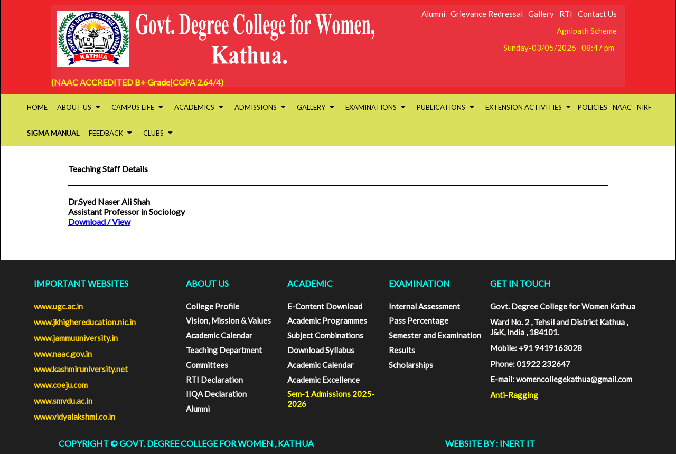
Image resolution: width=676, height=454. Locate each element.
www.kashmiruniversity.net (81, 369)
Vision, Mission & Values (228, 320)
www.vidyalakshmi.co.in (74, 416)
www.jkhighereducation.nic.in (85, 322)
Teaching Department (224, 350)
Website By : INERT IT (490, 443)
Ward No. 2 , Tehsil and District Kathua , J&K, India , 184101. (559, 327)
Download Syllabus (320, 350)
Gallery (541, 13)
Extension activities (528, 107)
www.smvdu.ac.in (63, 400)
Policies (592, 107)
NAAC (622, 107)
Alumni (433, 13)
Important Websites (81, 283)
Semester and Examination (435, 335)
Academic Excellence (323, 379)
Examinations (375, 107)
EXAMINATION (419, 283)
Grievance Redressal (486, 13)
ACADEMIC (310, 283)
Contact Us (597, 13)
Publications (445, 107)
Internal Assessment (424, 306)
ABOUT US (207, 283)
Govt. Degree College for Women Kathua (562, 306)
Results (402, 350)
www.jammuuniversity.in (76, 338)
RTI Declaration (214, 379)
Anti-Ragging (514, 395)
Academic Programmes (327, 320)
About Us (78, 107)
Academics (198, 107)
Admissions (260, 107)
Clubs (158, 133)
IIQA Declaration (216, 394)
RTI (565, 13)
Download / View (99, 221)
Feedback (110, 133)
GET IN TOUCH (520, 283)
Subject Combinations (325, 335)
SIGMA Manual (53, 133)
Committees (207, 365)
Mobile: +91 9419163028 (536, 348)
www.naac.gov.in (63, 353)
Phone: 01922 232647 (530, 363)
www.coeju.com (61, 385)
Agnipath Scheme (587, 30)
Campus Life (137, 107)
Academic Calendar (219, 335)
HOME (37, 107)
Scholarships (411, 365)
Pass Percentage (418, 320)
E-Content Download (324, 306)
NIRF (644, 107)
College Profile (212, 306)
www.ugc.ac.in (58, 306)
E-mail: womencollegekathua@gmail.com (561, 379)
